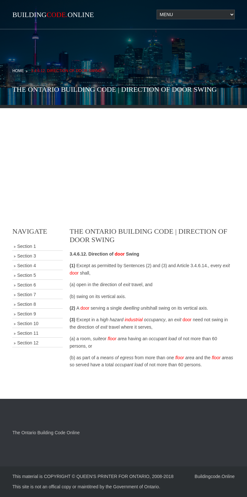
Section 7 (26, 294)
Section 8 (26, 304)
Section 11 (27, 333)
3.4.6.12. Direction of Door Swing (66, 71)
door (120, 254)
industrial (134, 319)
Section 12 (27, 342)
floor (112, 338)
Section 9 (26, 313)
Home (18, 71)
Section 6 (26, 284)
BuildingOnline (53, 15)
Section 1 (26, 246)
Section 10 (27, 323)
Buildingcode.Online (215, 476)
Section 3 (26, 255)
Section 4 (26, 265)
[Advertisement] (123, 153)
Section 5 (26, 275)
